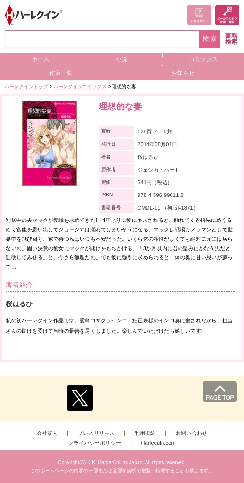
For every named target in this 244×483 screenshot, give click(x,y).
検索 (210, 38)
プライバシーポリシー (94, 443)
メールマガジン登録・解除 (227, 15)
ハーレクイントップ (26, 86)
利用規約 (145, 433)
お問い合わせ (191, 433)
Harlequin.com (158, 443)
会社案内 (47, 433)
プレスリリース (96, 433)
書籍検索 (231, 39)
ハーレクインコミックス (80, 86)
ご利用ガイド (199, 15)
